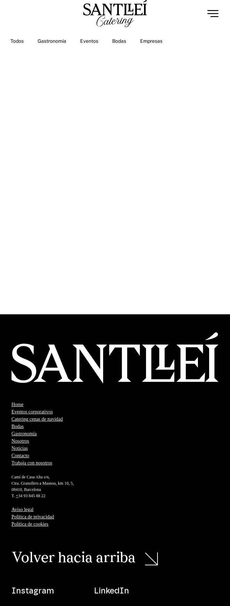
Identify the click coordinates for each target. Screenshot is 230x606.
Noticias (20, 448)
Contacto (20, 455)
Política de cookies (30, 524)
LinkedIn (111, 591)
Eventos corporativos (32, 411)
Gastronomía (52, 41)
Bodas (119, 41)
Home (17, 404)
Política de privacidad (33, 516)
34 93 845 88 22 (32, 495)
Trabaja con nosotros (32, 463)
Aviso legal (22, 509)
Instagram (33, 591)
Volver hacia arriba (74, 558)
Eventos (89, 41)
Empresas (151, 41)
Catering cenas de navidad (37, 419)
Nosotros (20, 441)
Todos (17, 41)
